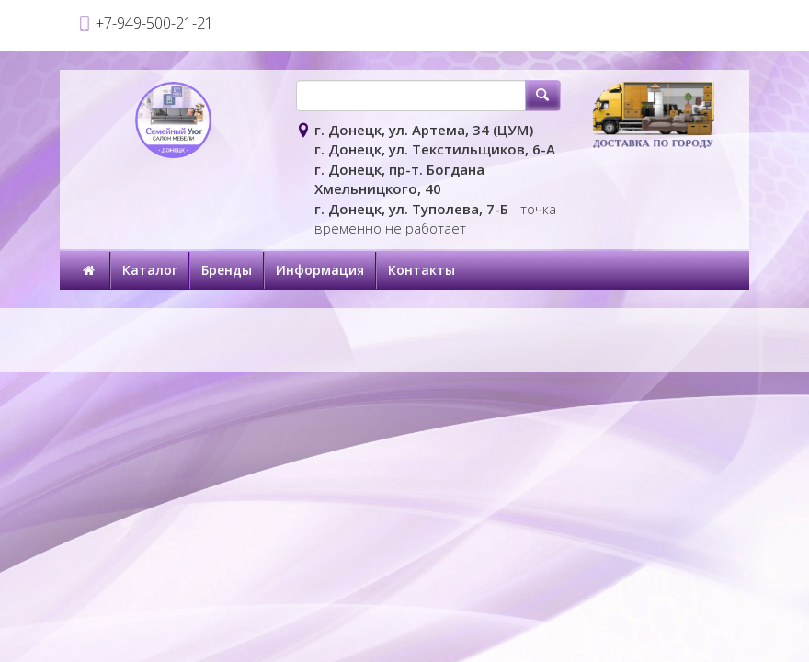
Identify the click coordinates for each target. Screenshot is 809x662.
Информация (320, 270)
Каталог (149, 270)
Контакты (421, 270)
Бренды (226, 270)
